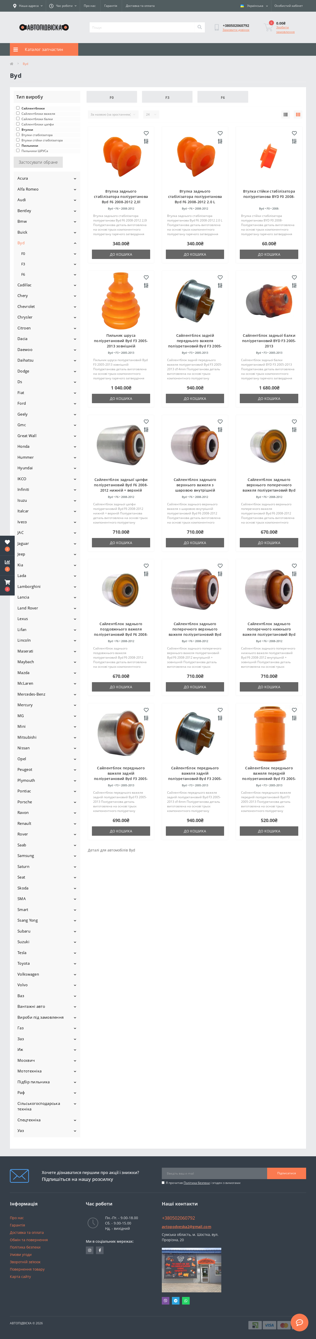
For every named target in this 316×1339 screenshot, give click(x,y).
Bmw (22, 221)
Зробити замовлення (285, 29)
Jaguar (23, 543)
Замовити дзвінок (236, 30)
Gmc (21, 424)
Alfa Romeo (27, 189)
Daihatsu (25, 360)
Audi (21, 199)
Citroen (24, 327)
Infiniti (23, 489)
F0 (23, 253)
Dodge (23, 371)
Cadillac (24, 284)
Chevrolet (26, 306)
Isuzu (22, 500)
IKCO (21, 478)
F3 (23, 264)
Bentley (24, 210)
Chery (22, 295)
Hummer (25, 457)
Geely (22, 414)
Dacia (22, 338)
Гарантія (110, 6)
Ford (21, 403)
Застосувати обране (38, 162)
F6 (23, 274)
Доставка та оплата (140, 6)
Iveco (22, 521)
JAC (20, 532)
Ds (19, 381)
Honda (23, 446)
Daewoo (24, 349)
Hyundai (25, 467)
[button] (7, 586)
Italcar (23, 510)
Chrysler (24, 317)
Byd (21, 242)
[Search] (199, 27)
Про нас (90, 6)
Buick (22, 232)
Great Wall (26, 435)
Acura (22, 178)
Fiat (20, 392)
